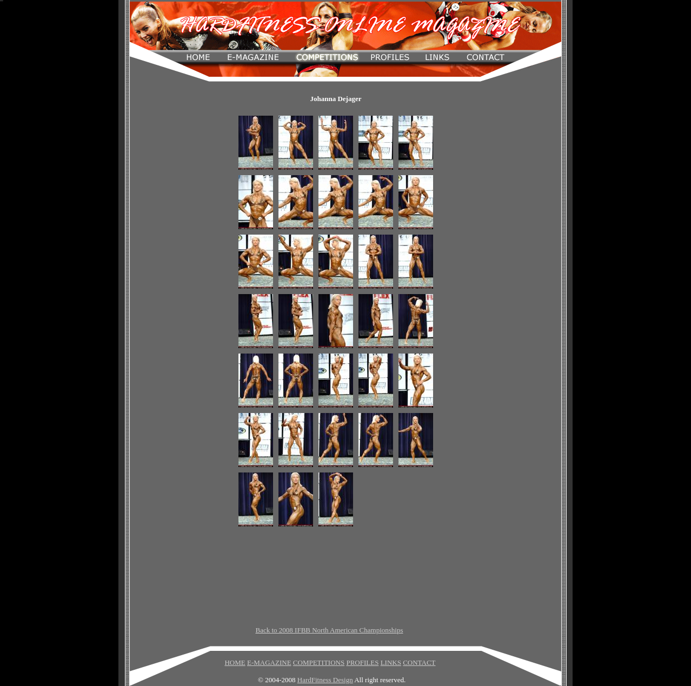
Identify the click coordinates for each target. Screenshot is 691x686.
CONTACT (419, 662)
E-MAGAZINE (269, 662)
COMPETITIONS (318, 662)
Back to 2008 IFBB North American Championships (329, 630)
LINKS (391, 662)
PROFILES (362, 662)
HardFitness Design (325, 680)
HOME (234, 662)
